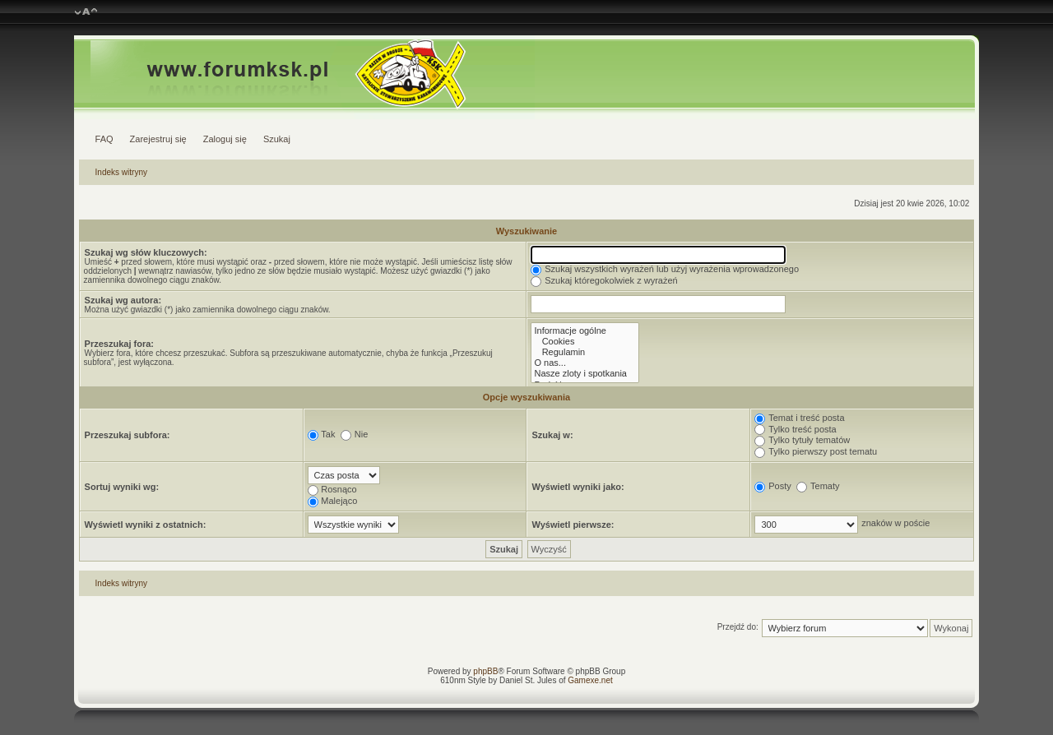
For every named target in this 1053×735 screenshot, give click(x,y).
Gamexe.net (590, 680)
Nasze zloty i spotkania (585, 373)
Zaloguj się (225, 139)
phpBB (485, 671)
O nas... (585, 363)
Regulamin (585, 352)
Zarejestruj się (158, 139)
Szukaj (276, 139)
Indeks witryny (121, 172)
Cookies (585, 341)
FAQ (104, 139)
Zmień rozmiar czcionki (86, 12)
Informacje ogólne (585, 331)
